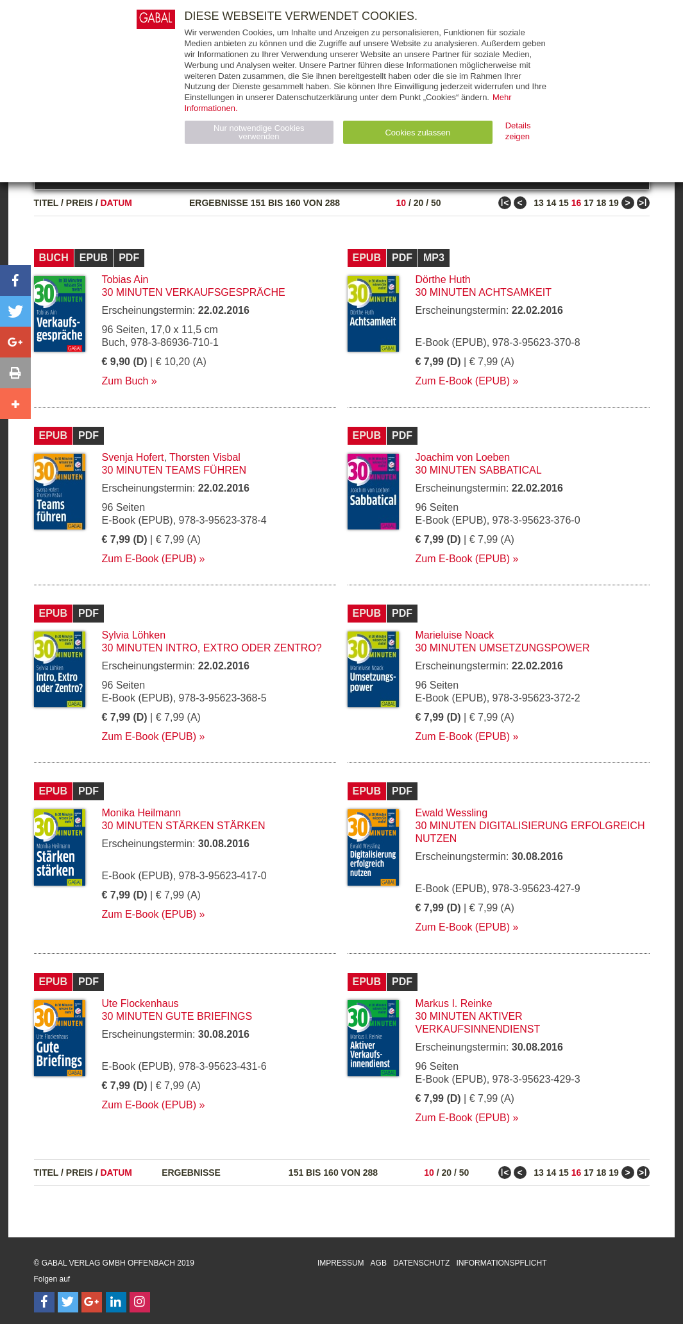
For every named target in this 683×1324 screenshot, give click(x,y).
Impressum (340, 1263)
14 (551, 203)
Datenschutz (421, 1263)
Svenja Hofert (133, 457)
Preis (79, 203)
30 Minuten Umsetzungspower (503, 647)
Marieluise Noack (455, 635)
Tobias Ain (125, 279)
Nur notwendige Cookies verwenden (259, 132)
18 (601, 203)
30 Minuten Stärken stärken (184, 825)
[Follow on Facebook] (44, 1302)
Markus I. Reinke (454, 1003)
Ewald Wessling (452, 812)
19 (614, 203)
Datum (117, 203)
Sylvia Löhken (134, 635)
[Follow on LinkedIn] (116, 1302)
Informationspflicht (501, 1263)
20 (419, 203)
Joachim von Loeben (463, 457)
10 (401, 203)
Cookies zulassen (417, 132)
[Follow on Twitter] (68, 1302)
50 (436, 203)
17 (589, 203)
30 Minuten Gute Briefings (177, 1016)
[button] (15, 280)
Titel (46, 203)
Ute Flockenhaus (140, 1003)
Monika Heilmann (141, 812)
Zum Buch (125, 380)
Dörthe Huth (443, 279)
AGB (379, 1263)
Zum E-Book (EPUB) (463, 380)
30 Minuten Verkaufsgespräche (193, 292)
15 (564, 203)
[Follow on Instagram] (140, 1302)
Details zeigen (518, 131)
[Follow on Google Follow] (91, 1302)
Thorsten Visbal (204, 457)
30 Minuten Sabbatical (479, 470)
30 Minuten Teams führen (174, 470)
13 (539, 203)
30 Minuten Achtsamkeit (484, 292)
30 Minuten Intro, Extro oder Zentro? (212, 647)
